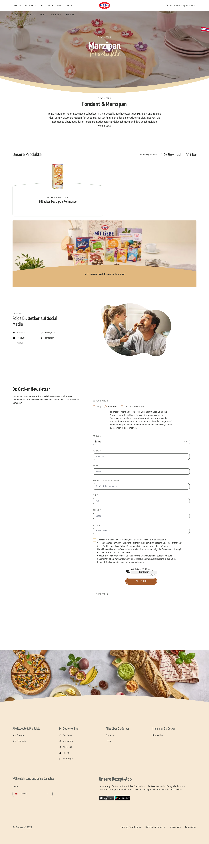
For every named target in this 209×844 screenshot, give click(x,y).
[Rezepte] (19, 5)
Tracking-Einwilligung (130, 827)
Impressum (175, 827)
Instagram (68, 741)
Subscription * (101, 401)
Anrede (97, 436)
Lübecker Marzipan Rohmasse (58, 189)
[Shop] (71, 5)
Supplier (110, 735)
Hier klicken (144, 572)
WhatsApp (68, 759)
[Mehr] (62, 5)
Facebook (67, 735)
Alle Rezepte (19, 735)
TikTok (66, 753)
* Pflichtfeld (100, 594)
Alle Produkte (19, 741)
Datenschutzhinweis (148, 556)
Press (108, 741)
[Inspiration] (48, 5)
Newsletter (157, 735)
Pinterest (67, 747)
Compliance (190, 827)
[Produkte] (32, 5)
